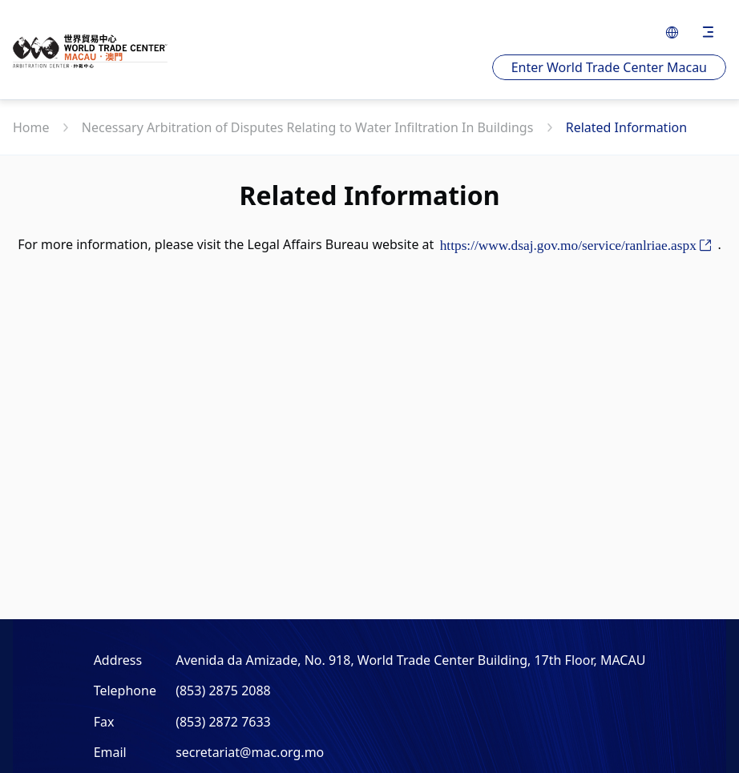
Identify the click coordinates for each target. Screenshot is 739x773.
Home (33, 127)
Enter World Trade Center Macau (609, 67)
